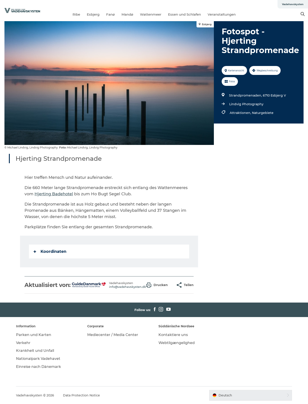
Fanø (110, 14)
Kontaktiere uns (173, 335)
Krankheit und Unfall (35, 350)
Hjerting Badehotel (53, 194)
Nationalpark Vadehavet (38, 359)
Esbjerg (93, 14)
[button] (158, 285)
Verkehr (23, 343)
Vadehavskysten (293, 4)
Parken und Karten (33, 335)
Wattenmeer (150, 14)
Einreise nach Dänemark (38, 367)
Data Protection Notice (81, 395)
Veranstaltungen (222, 14)
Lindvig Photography (246, 104)
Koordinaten (50, 251)
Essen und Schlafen (184, 14)
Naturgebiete (263, 113)
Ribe (76, 14)
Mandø (127, 14)
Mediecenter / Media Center (112, 335)
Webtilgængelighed (176, 343)
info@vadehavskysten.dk (127, 287)
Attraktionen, (241, 113)
